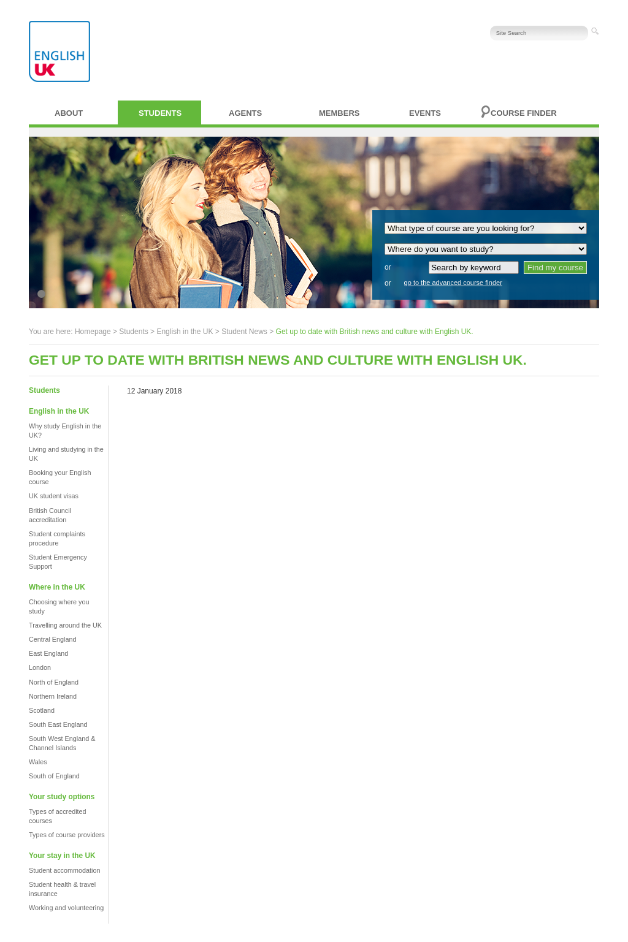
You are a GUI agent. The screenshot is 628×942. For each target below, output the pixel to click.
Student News (244, 331)
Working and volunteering (66, 907)
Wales (38, 761)
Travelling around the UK (65, 625)
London (40, 667)
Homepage (93, 331)
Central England (52, 639)
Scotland (42, 710)
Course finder (524, 113)
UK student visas (53, 495)
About (69, 113)
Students (160, 113)
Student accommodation (64, 870)
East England (48, 653)
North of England (53, 682)
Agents (245, 113)
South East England (58, 724)
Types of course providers (67, 834)
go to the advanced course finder (453, 282)
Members (339, 113)
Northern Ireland (53, 696)
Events (425, 113)
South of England (54, 776)
